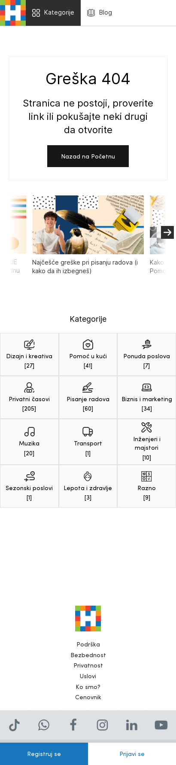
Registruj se (44, 754)
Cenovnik (88, 699)
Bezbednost (88, 657)
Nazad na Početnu (88, 156)
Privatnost (88, 668)
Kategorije (53, 12)
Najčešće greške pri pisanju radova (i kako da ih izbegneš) (88, 235)
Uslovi (88, 678)
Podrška (88, 647)
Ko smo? (88, 689)
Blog (99, 12)
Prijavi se (132, 754)
